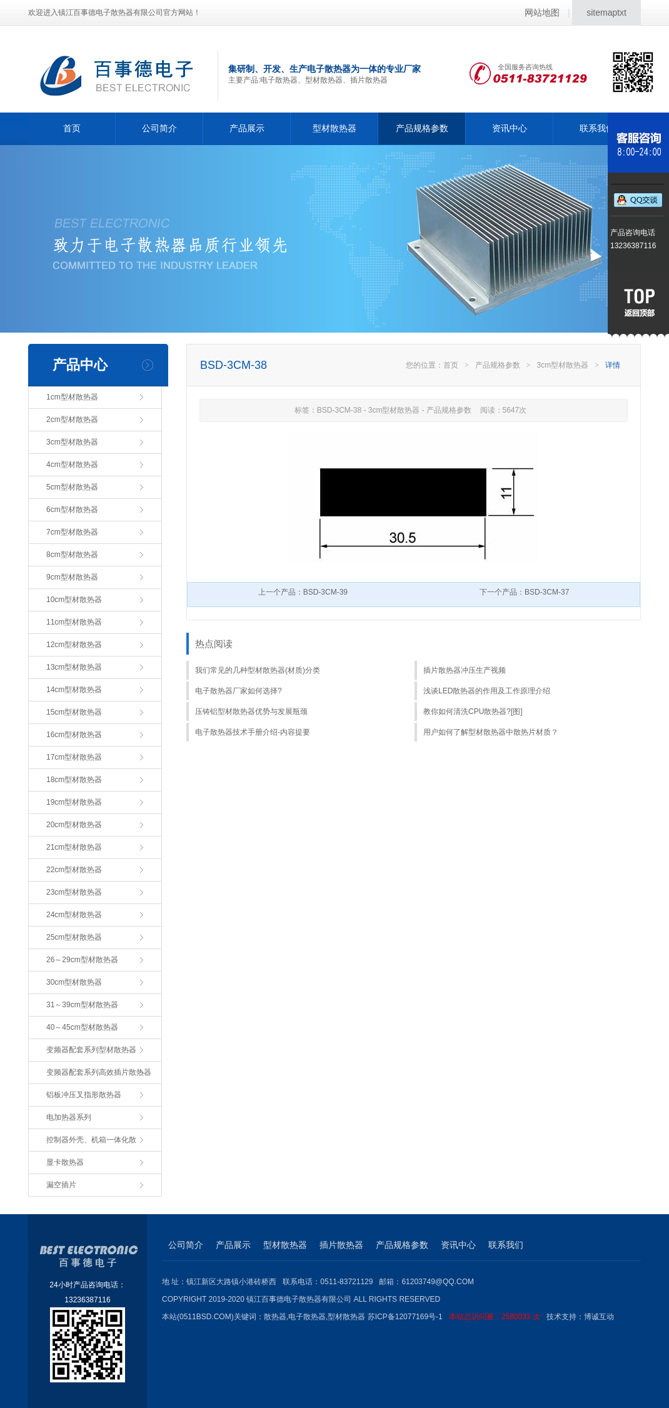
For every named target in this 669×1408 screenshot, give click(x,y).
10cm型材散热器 (74, 599)
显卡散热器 (65, 1162)
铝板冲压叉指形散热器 (83, 1094)
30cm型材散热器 (74, 982)
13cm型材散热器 (74, 667)
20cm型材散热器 (74, 824)
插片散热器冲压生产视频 (464, 670)
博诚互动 (599, 1316)
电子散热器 (307, 1316)
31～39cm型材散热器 (82, 1004)
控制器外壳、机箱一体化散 (91, 1139)
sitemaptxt (606, 13)
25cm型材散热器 (74, 937)
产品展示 (246, 128)
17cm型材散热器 (74, 757)
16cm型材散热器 (74, 734)
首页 (72, 128)
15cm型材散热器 (74, 712)
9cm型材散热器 (72, 577)
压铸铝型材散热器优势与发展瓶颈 (251, 711)
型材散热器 (334, 128)
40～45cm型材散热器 (82, 1027)
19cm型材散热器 (74, 802)
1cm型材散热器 (72, 397)
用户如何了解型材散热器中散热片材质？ (490, 732)
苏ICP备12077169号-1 (457, 1316)
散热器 (275, 1316)
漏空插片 (61, 1184)
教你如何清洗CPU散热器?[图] (473, 711)
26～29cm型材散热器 (82, 959)
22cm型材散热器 (74, 869)
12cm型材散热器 (74, 644)
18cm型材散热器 (74, 779)
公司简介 (159, 128)
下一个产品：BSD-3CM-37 (524, 592)
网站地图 (542, 13)
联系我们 (597, 128)
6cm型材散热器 (72, 509)
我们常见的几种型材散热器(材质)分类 (257, 670)
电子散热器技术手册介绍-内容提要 (252, 732)
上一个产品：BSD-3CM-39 (303, 592)
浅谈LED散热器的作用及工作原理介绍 (486, 690)
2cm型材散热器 (72, 419)
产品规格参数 (422, 128)
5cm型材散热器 (72, 487)
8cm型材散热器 (72, 554)
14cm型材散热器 (74, 689)
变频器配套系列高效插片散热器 (98, 1072)
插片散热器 (341, 1245)
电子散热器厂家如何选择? (238, 690)
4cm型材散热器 (72, 464)
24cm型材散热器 (74, 914)
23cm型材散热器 (74, 892)
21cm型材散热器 (74, 847)
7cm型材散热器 (72, 532)
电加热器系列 (68, 1117)
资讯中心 (509, 128)
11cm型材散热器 (74, 622)
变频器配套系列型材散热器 (91, 1049)
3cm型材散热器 (72, 442)
